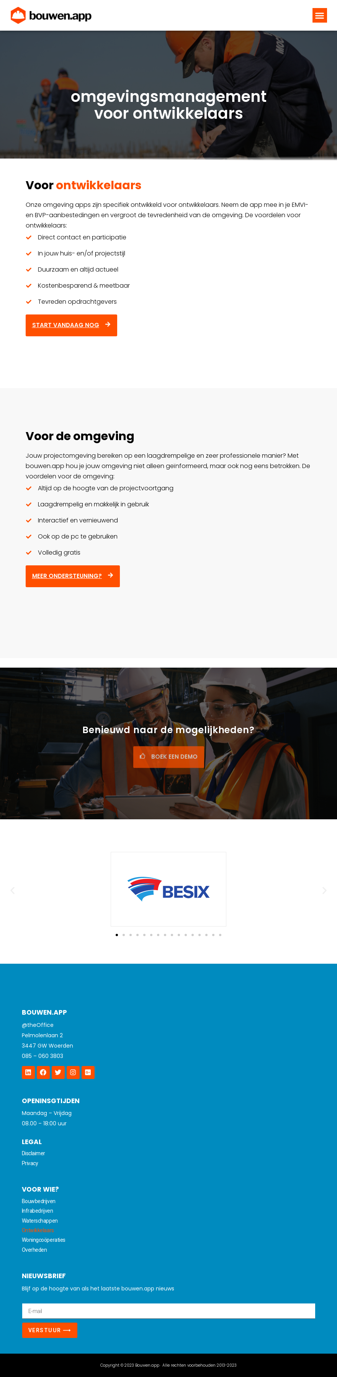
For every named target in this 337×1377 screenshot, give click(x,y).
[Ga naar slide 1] (117, 935)
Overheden (34, 1250)
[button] (319, 15)
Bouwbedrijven (39, 1201)
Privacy (30, 1163)
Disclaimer (34, 1153)
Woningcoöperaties (43, 1240)
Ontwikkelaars (38, 1230)
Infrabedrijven (37, 1211)
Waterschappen (40, 1221)
